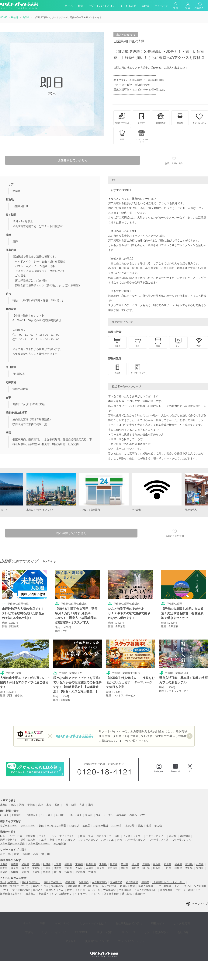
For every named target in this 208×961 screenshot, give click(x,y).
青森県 (14, 864)
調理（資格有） (8, 840)
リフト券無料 (163, 886)
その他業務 (60, 843)
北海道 (3, 804)
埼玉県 (113, 864)
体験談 (145, 6)
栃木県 (135, 864)
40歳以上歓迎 (127, 886)
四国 (73, 804)
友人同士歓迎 (90, 886)
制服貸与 (44, 893)
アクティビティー (156, 836)
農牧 (52, 840)
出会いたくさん (55, 890)
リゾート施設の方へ (132, 927)
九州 (82, 804)
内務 (119, 840)
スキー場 (116, 825)
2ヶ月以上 (61, 815)
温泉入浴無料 (145, 886)
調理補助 (185, 836)
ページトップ (200, 903)
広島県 (156, 868)
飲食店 (86, 825)
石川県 (167, 864)
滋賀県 (57, 868)
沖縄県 (92, 872)
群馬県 (146, 864)
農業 (140, 825)
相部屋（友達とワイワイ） (14, 886)
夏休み (88, 815)
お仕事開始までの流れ (116, 921)
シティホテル (28, 825)
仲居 (82, 836)
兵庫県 (89, 868)
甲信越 (31, 804)
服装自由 (30, 893)
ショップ (74, 825)
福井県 (178, 864)
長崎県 (36, 872)
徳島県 (178, 868)
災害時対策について (86, 933)
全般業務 (30, 836)
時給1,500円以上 (31, 882)
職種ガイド (142, 921)
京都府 (68, 868)
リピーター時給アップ (188, 890)
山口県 (167, 868)
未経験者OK (57, 886)
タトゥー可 (81, 893)
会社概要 (156, 927)
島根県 (135, 868)
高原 (35, 854)
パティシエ (107, 840)
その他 (158, 825)
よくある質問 (128, 6)
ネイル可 (95, 893)
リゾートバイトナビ (41, 927)
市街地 (26, 854)
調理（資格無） (29, 840)
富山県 (156, 864)
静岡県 (25, 868)
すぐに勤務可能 (21, 890)
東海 (48, 804)
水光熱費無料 (99, 882)
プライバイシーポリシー (119, 933)
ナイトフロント (68, 836)
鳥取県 (124, 868)
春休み (133, 815)
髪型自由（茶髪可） (11, 893)
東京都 (79, 864)
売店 (90, 836)
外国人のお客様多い (145, 890)
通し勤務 (127, 893)
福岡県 (14, 872)
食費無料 (83, 882)
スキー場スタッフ (135, 840)
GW (142, 815)
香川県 (189, 868)
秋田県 (46, 864)
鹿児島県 (80, 872)
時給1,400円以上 (9, 882)
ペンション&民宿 (56, 825)
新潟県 (189, 864)
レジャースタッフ (88, 840)
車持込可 (38, 890)
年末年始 (121, 815)
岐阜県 (14, 868)
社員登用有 (166, 890)
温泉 (2, 854)
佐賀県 (25, 872)
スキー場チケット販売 (12, 843)
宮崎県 (68, 872)
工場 (43, 840)
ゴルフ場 (129, 825)
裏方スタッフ (103, 836)
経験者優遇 (74, 886)
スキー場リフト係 (158, 840)
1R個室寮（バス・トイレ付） (168, 882)
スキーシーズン (104, 815)
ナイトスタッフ (66, 840)
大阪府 (79, 868)
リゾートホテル (8, 825)
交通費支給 (116, 882)
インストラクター (133, 836)
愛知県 (36, 868)
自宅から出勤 (40, 886)
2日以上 (4, 815)
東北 (13, 804)
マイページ (161, 6)
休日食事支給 (111, 893)
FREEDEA (66, 927)
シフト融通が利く (62, 893)
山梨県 (199, 864)
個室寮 (145, 882)
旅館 (41, 825)
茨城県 (124, 864)
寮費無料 (70, 882)
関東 (21, 804)
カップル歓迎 (109, 886)
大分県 (57, 872)
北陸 (40, 804)
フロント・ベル (47, 836)
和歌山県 (112, 868)
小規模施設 (125, 890)
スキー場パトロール (39, 843)
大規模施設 (109, 890)
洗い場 (172, 836)
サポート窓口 (87, 927)
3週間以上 (32, 815)
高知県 (3, 872)
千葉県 (103, 864)
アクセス (173, 927)
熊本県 (46, 872)
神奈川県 (91, 864)
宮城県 (36, 864)
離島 (16, 854)
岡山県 (146, 868)
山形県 (57, 864)
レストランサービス (11, 836)
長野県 (3, 868)
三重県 (46, 868)
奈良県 (100, 868)
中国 (65, 804)
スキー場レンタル (181, 840)
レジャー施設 (100, 825)
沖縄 (90, 804)
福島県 (68, 864)
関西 (57, 804)
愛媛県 (199, 868)
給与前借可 (132, 882)
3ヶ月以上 (76, 815)
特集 (80, 6)
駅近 (69, 890)
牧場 (148, 825)
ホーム (69, 6)
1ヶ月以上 (46, 815)
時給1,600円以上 (53, 882)
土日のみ (140, 893)
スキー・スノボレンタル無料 (190, 886)
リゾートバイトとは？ (101, 6)
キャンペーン (56, 921)
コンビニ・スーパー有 (87, 890)
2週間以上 (17, 815)
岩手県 (25, 864)
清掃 (117, 836)
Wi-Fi (6, 890)
